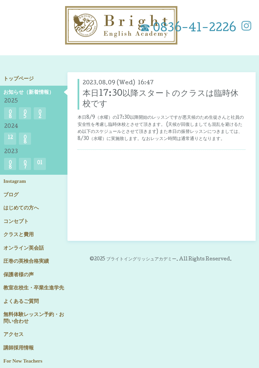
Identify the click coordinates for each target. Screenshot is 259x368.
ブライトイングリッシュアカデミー (141, 259)
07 (25, 165)
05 (25, 114)
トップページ (18, 78)
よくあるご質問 (21, 301)
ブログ (11, 194)
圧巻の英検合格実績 (26, 261)
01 (39, 163)
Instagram (14, 181)
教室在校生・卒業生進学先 (33, 287)
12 (10, 138)
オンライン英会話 (23, 248)
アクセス (13, 334)
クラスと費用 (18, 234)
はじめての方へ (21, 207)
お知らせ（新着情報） (28, 92)
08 (10, 114)
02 (39, 114)
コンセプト (16, 221)
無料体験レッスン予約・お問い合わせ (33, 318)
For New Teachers (22, 361)
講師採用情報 (18, 347)
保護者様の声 (18, 274)
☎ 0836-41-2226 (188, 29)
